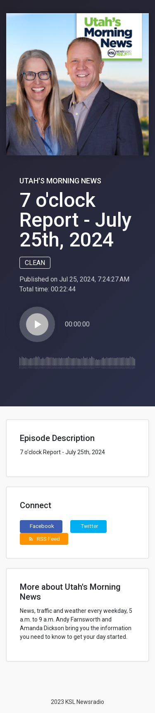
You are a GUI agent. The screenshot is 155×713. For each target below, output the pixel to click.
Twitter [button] (89, 526)
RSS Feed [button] (44, 538)
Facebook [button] (42, 526)
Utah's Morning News (60, 180)
